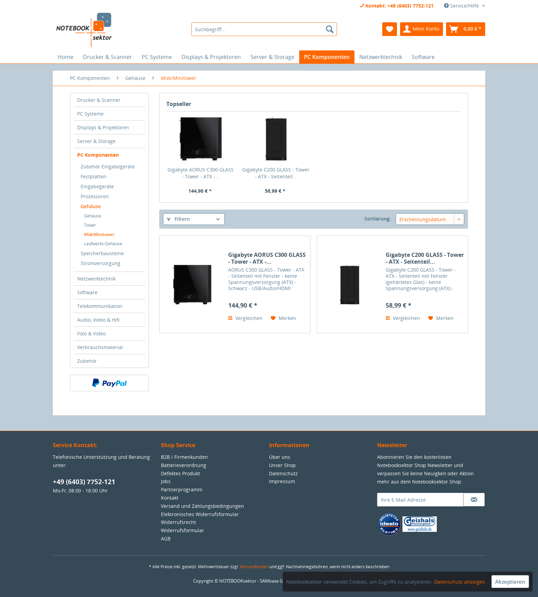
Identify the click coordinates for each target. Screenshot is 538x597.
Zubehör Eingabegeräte (108, 166)
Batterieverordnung (183, 465)
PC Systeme (90, 113)
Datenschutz (283, 473)
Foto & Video (91, 333)
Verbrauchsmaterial (100, 347)
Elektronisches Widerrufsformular (200, 514)
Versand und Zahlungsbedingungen (202, 506)
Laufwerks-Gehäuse (103, 244)
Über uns (279, 457)
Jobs (166, 481)
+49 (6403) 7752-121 (84, 481)
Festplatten (93, 176)
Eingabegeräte (97, 186)
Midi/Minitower (99, 234)
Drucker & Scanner (98, 100)
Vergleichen (245, 318)
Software (87, 292)
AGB (166, 538)
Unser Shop (282, 465)
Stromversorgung (100, 263)
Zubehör (87, 361)
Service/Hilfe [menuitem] (462, 5)
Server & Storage (96, 141)
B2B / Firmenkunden (184, 457)
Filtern (178, 219)
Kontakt (169, 497)
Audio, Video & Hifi (98, 320)
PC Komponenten (98, 155)
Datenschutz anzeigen (459, 581)
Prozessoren (95, 196)
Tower (90, 225)
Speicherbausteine (102, 253)
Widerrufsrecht (178, 522)
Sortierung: (377, 218)
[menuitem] (264, 29)
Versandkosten (254, 567)
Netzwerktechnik (96, 278)
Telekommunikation (99, 306)
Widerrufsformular (182, 530)
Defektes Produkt (180, 473)
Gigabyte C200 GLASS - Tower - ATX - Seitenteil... (275, 173)
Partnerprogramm (181, 489)
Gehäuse (91, 206)
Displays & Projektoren (103, 127)
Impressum (282, 481)
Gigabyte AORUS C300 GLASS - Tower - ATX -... (200, 173)
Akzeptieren (510, 581)
